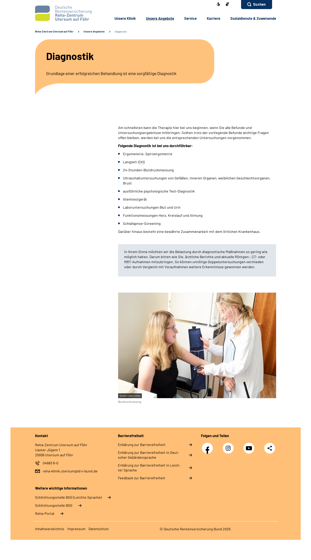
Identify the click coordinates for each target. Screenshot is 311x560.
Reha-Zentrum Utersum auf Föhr (54, 31)
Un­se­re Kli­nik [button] (125, 18)
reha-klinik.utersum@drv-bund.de (70, 471)
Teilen (269, 448)
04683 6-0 (50, 463)
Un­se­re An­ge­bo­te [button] (160, 18)
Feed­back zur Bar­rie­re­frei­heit (141, 478)
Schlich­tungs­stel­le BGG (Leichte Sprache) (68, 497)
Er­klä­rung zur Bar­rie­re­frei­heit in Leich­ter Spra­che (149, 467)
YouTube (250, 446)
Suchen (259, 4)
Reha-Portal (44, 513)
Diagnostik (121, 31)
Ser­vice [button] (190, 18)
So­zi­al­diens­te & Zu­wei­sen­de (253, 18)
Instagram (229, 446)
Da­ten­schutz (98, 529)
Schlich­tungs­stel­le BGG (53, 505)
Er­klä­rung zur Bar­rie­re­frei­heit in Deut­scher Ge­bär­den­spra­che (148, 455)
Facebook (208, 446)
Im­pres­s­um (76, 529)
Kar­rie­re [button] (213, 18)
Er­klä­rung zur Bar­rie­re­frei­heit (141, 444)
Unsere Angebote (94, 31)
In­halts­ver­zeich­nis (49, 529)
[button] (256, 4)
